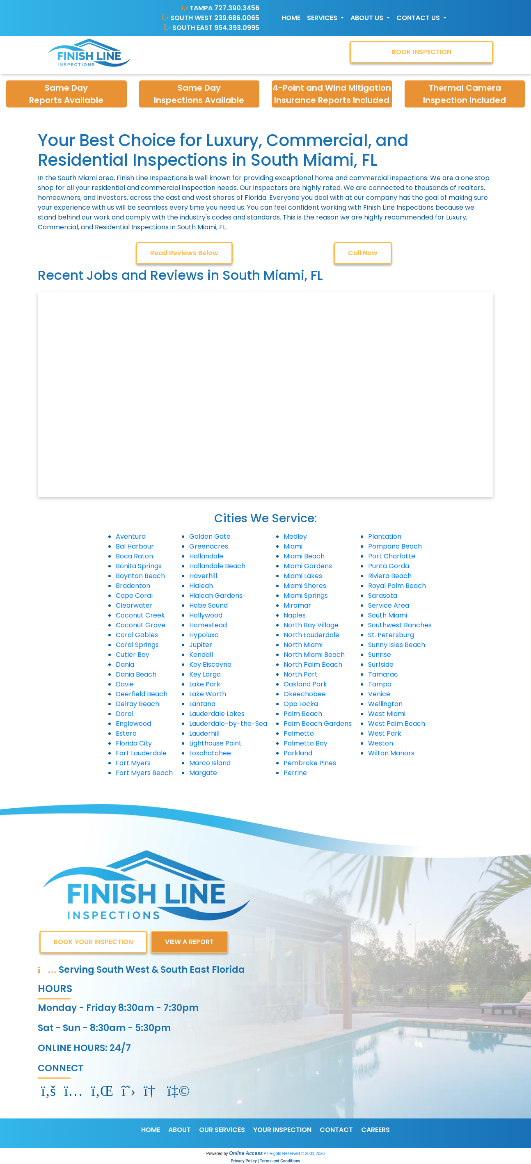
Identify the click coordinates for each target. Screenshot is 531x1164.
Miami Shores (305, 585)
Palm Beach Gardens (318, 723)
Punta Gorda (388, 566)
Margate (203, 773)
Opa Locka (301, 704)
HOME (150, 1129)
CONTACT (336, 1129)
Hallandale (206, 556)
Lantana (202, 704)
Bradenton (133, 585)
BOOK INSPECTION (421, 52)
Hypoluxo (204, 635)
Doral (124, 713)
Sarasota (382, 595)
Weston (380, 743)
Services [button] (323, 18)
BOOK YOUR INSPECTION (93, 942)
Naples (295, 615)
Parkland (298, 753)
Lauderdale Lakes (217, 713)
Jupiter (200, 644)
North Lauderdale (311, 635)
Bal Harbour (135, 546)
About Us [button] (367, 18)
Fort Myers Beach (144, 773)
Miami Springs (306, 595)
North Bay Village (311, 625)
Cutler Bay (132, 654)
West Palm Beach (396, 723)
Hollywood (205, 615)
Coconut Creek (140, 615)
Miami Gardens (308, 566)
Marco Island (210, 763)
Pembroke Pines (310, 763)
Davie (125, 684)
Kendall (201, 654)
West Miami (386, 713)
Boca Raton (134, 556)
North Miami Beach (314, 654)
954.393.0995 (236, 27)
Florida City (134, 743)
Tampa (379, 684)
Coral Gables (137, 635)
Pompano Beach (395, 546)
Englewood (133, 723)
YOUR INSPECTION (282, 1129)
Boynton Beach (140, 576)
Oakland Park (305, 684)
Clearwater (134, 605)
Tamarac (383, 674)
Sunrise (379, 654)
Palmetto (299, 733)
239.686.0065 (236, 18)
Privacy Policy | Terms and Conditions (265, 1161)
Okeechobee (305, 694)
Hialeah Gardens (216, 595)
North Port (301, 674)
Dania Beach (136, 674)
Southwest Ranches (400, 625)
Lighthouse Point (215, 743)
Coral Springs (137, 644)
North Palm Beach (313, 664)
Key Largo (205, 674)
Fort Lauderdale (141, 753)
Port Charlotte (391, 556)
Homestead (208, 625)
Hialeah (201, 585)
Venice (379, 694)
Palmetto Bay (305, 743)
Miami (293, 546)
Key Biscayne (210, 664)
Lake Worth (207, 694)
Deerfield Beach (141, 694)
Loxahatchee (210, 753)
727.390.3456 (236, 8)
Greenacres (208, 546)
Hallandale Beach (217, 566)
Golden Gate (210, 536)
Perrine (295, 773)
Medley (295, 536)
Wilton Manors (391, 753)
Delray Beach (137, 704)
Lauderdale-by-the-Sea (228, 723)
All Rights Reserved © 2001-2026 (294, 1153)
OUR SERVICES (222, 1129)
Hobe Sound (208, 605)
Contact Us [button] (419, 18)
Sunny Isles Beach (396, 644)
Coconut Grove (140, 625)
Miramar (297, 605)
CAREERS (375, 1129)
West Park (384, 733)
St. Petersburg (391, 635)
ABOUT (179, 1129)
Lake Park (204, 684)
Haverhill (203, 576)
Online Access (246, 1153)
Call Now (363, 253)
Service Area (388, 605)
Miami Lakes (303, 576)
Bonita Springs (139, 566)
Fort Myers (133, 763)
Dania (125, 664)
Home (291, 18)
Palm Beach (303, 713)
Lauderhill (204, 733)
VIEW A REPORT (189, 942)
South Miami (387, 615)
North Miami (303, 644)
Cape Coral (134, 595)
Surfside (381, 664)
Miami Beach (304, 556)
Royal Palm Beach (397, 585)
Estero (126, 733)
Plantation (384, 536)
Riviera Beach (390, 576)
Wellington (385, 704)
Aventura (131, 536)
